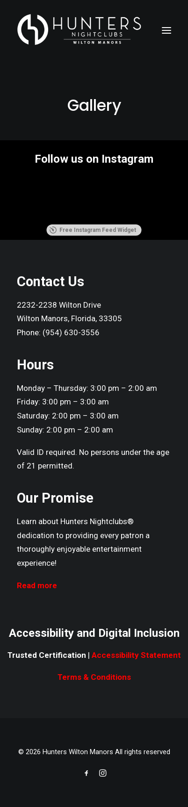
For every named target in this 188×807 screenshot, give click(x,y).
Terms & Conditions (94, 677)
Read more (37, 585)
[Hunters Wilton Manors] (79, 30)
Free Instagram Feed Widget (93, 230)
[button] (166, 30)
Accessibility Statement (136, 655)
